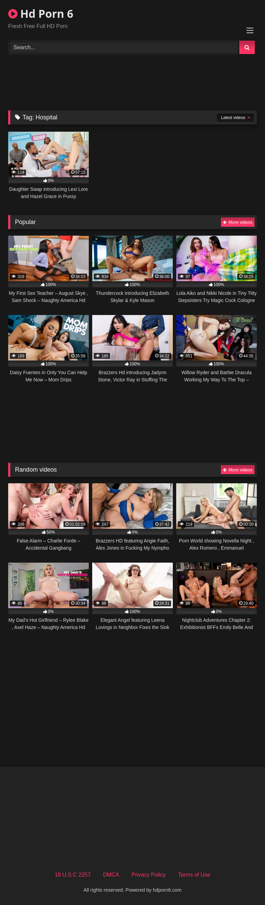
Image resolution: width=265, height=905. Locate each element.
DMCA (111, 875)
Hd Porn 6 (40, 13)
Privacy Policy (148, 875)
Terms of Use (194, 875)
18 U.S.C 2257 (72, 875)
